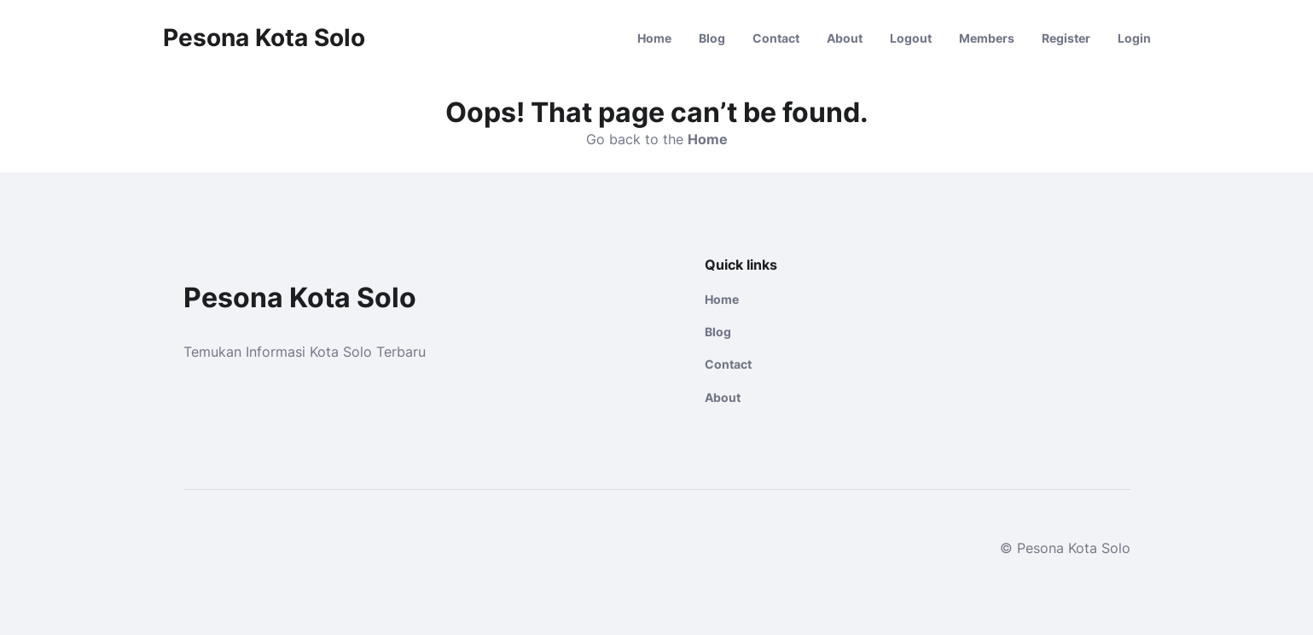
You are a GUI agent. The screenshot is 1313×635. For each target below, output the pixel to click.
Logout (911, 38)
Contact (775, 38)
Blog (712, 38)
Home (654, 38)
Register (1066, 38)
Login (1134, 38)
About (845, 38)
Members (986, 38)
